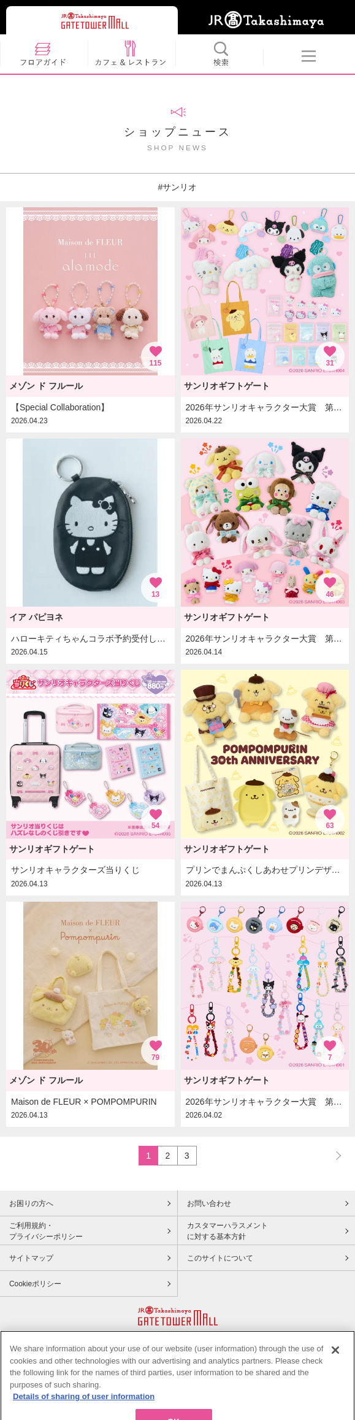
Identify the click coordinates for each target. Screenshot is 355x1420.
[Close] (335, 1361)
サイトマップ (31, 1258)
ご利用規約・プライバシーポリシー (46, 1231)
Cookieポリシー (35, 1284)
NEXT (333, 1155)
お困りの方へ (31, 1203)
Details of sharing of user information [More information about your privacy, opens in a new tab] (84, 1407)
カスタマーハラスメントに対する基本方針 (227, 1231)
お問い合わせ (209, 1203)
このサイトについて (220, 1258)
